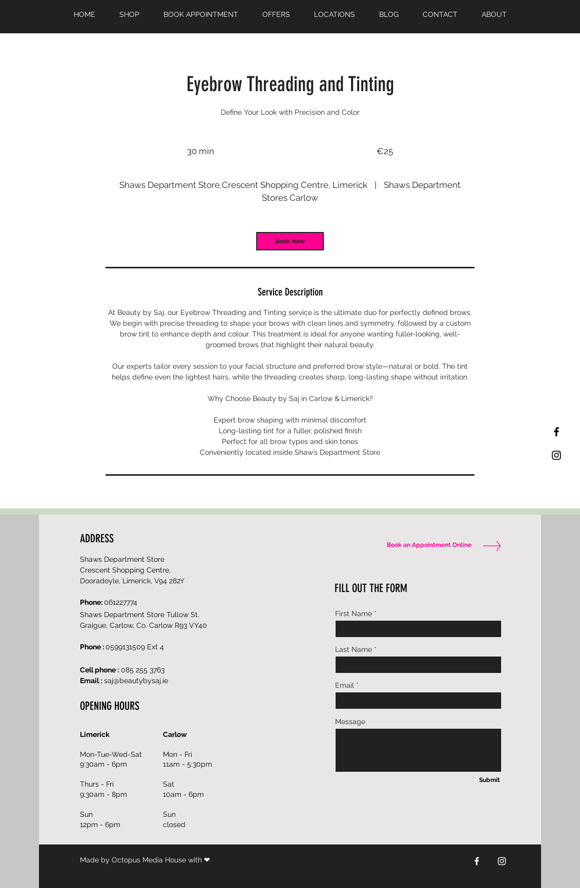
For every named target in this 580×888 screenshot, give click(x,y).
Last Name (353, 649)
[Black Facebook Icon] (556, 432)
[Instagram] (501, 861)
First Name (353, 613)
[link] (290, 241)
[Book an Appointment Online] (426, 545)
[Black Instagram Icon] (556, 455)
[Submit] (489, 780)
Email (344, 685)
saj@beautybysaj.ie (136, 680)
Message (350, 721)
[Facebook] (476, 861)
